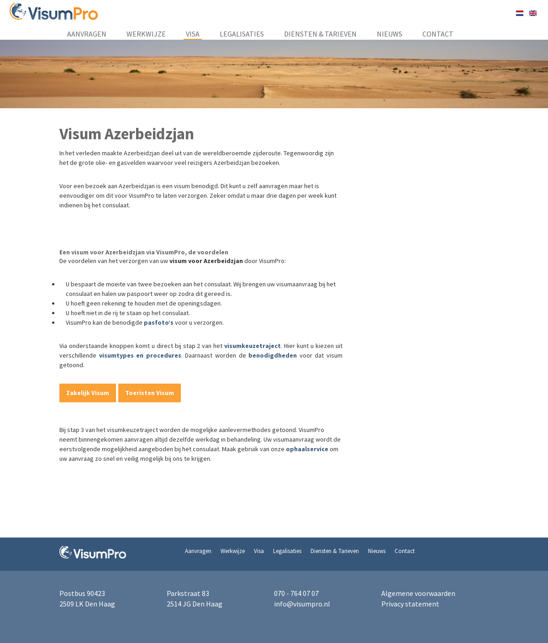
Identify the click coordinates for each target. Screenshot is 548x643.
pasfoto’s (159, 322)
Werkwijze (146, 33)
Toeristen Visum (149, 393)
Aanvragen (86, 33)
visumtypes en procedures (140, 355)
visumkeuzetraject (252, 346)
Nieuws (389, 33)
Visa (193, 33)
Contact (437, 33)
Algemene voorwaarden (418, 593)
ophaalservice (307, 449)
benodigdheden (272, 355)
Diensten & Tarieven (320, 33)
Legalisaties (242, 33)
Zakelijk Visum (87, 393)
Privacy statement (410, 603)
